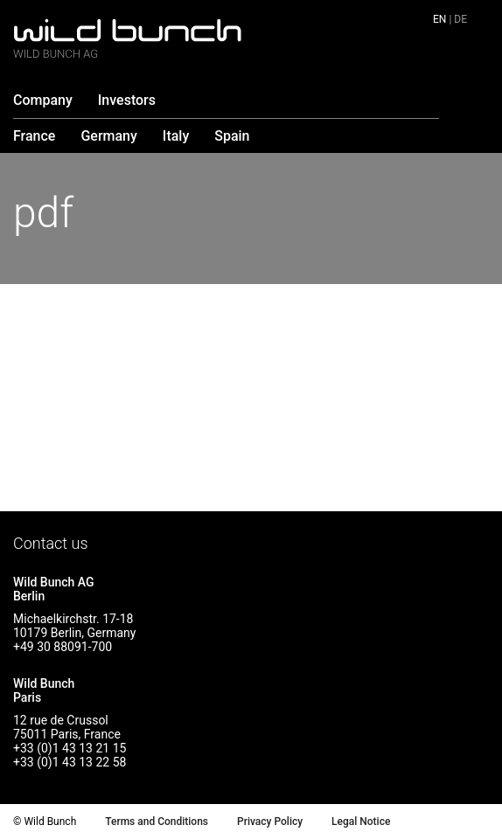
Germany (108, 136)
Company (43, 100)
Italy (176, 136)
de (460, 19)
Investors (127, 100)
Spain (231, 136)
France (34, 136)
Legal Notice (360, 821)
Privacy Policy (270, 821)
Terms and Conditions (156, 821)
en (439, 19)
